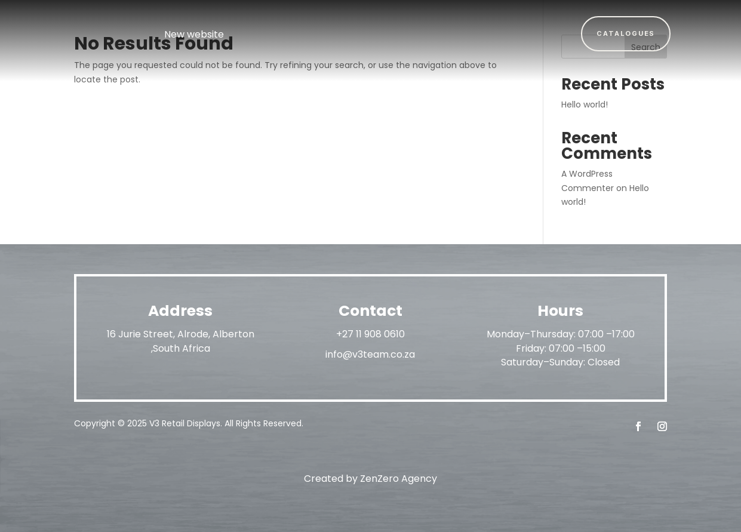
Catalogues (626, 33)
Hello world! (584, 104)
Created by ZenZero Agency (370, 478)
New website (194, 34)
